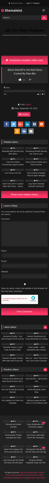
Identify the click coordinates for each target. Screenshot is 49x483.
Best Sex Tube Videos (36, 478)
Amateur (23, 114)
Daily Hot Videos (26, 472)
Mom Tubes (38, 472)
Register (36, 3)
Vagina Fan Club (20, 478)
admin (28, 104)
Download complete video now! (24, 60)
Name (4, 251)
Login (28, 3)
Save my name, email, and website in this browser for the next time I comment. (24, 289)
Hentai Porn (21, 475)
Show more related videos (24, 194)
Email (4, 261)
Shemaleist (11, 10)
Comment (5, 219)
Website (4, 272)
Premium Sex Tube (34, 475)
